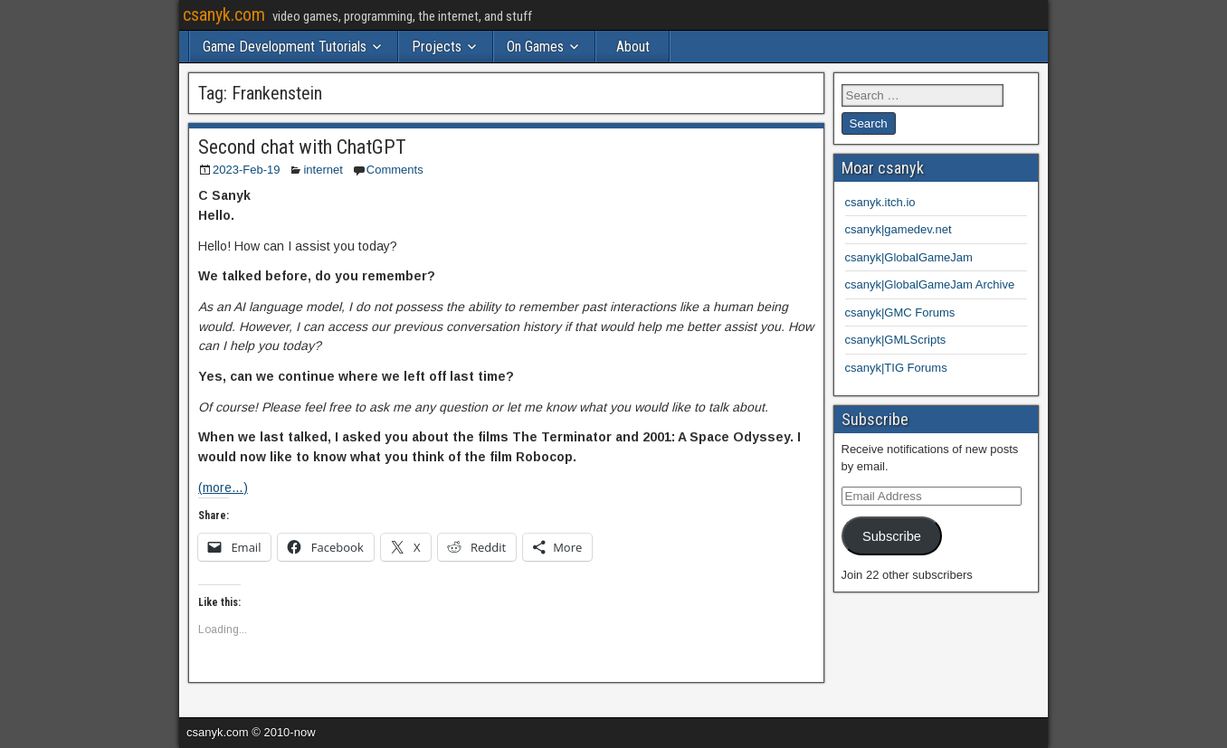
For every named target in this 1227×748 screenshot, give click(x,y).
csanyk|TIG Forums (896, 367)
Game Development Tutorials (284, 46)
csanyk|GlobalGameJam (909, 257)
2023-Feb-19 (246, 169)
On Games (535, 46)
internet (322, 169)
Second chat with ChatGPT (302, 147)
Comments (394, 169)
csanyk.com (224, 14)
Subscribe (891, 536)
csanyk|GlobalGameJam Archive (930, 284)
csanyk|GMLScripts (895, 339)
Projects (436, 46)
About (633, 46)
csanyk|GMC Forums (900, 312)
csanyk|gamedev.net (898, 229)
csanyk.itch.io (880, 202)
